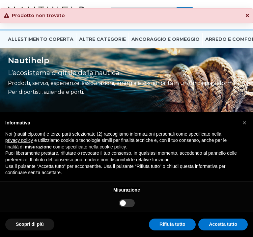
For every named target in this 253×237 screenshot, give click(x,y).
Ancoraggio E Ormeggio (165, 40)
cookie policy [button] (112, 146)
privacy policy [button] (19, 140)
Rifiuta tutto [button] (172, 224)
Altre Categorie (102, 40)
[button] (247, 15)
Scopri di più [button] (30, 224)
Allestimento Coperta (40, 40)
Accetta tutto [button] (223, 224)
